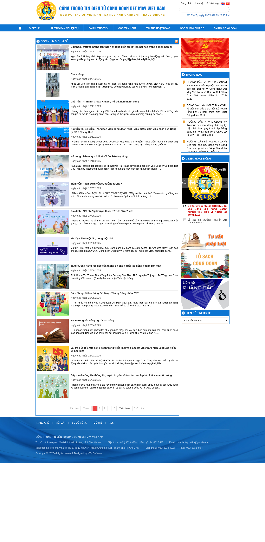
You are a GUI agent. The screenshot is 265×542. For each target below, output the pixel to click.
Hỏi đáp (61, 502)
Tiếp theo (124, 487)
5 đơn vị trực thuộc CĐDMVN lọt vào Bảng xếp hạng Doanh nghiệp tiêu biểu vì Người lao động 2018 (207, 289)
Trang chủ (43, 502)
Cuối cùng (139, 487)
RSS (111, 502)
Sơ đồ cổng (79, 502)
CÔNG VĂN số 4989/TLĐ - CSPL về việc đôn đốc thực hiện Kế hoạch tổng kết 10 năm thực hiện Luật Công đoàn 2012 (207, 189)
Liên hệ (199, 3)
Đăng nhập (186, 3)
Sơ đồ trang (212, 3)
